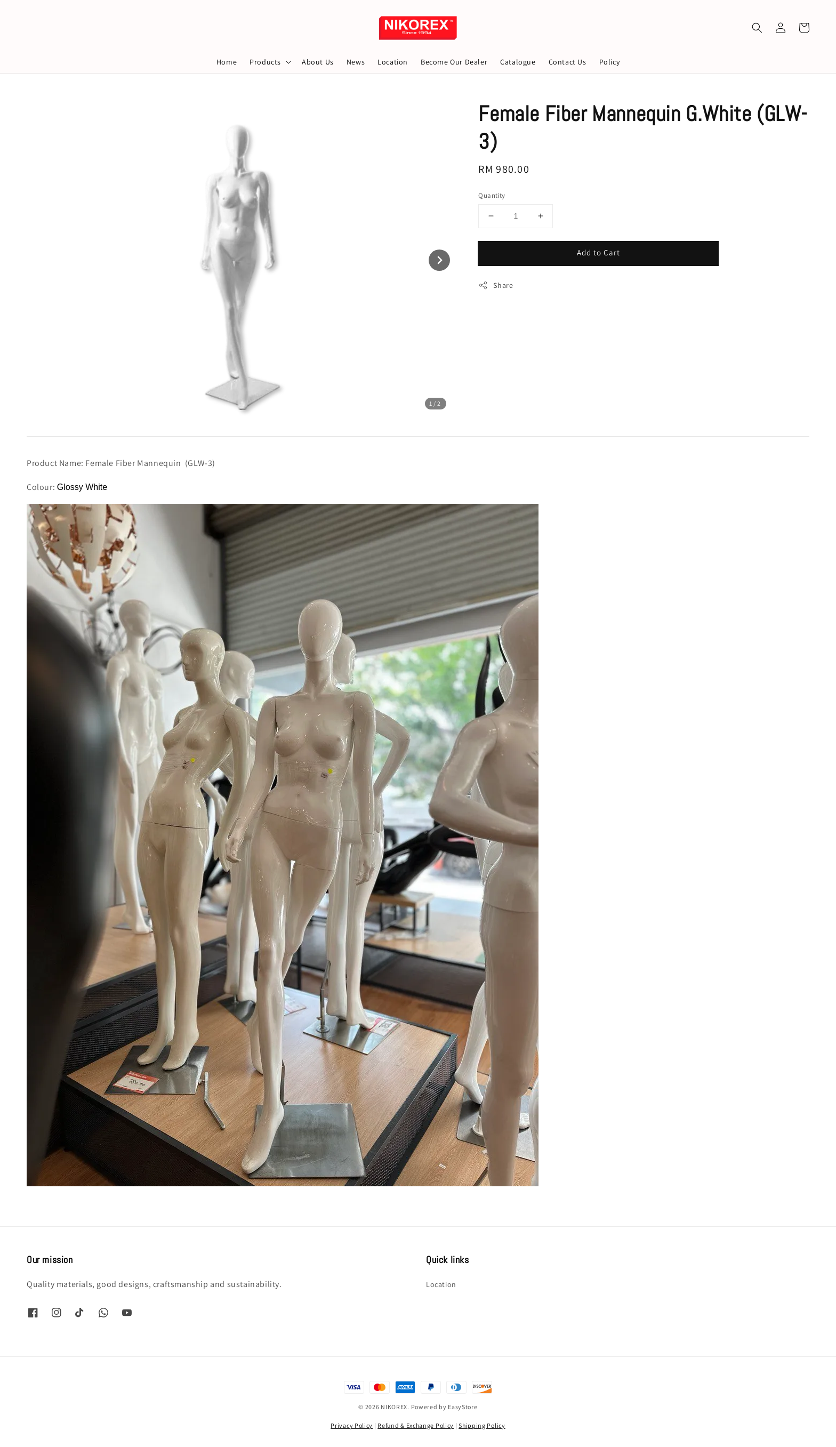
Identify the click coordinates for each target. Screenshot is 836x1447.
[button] (757, 27)
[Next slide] (439, 260)
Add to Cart (598, 252)
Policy (609, 62)
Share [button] (495, 285)
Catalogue (517, 62)
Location (392, 62)
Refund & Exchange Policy (415, 1425)
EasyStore (462, 1407)
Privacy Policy (352, 1425)
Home (226, 62)
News (356, 62)
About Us (318, 62)
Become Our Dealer (454, 62)
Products (265, 62)
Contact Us (567, 62)
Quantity (491, 195)
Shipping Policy (482, 1425)
